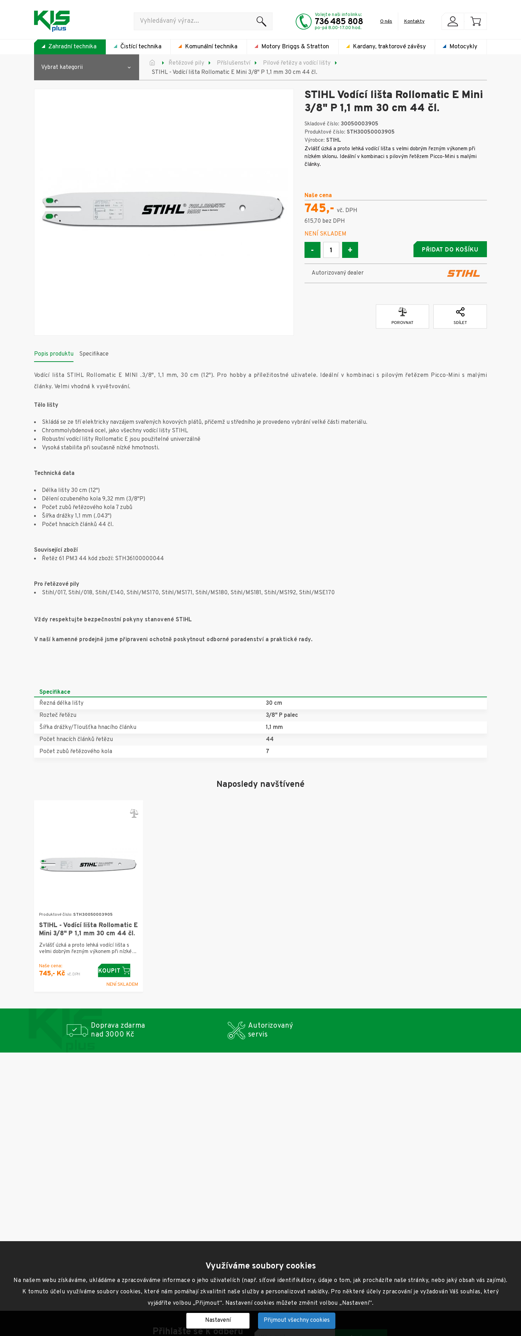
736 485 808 (339, 22)
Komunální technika (211, 47)
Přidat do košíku (431, 250)
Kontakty (414, 21)
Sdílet (460, 314)
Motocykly (463, 47)
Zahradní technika (72, 47)
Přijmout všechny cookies (297, 1320)
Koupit (118, 969)
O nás (386, 21)
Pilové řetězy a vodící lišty (296, 63)
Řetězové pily (186, 63)
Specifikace (94, 352)
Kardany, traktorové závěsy (389, 47)
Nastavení (218, 1320)
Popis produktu (53, 352)
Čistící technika (140, 47)
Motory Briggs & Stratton (295, 47)
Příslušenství (233, 63)
